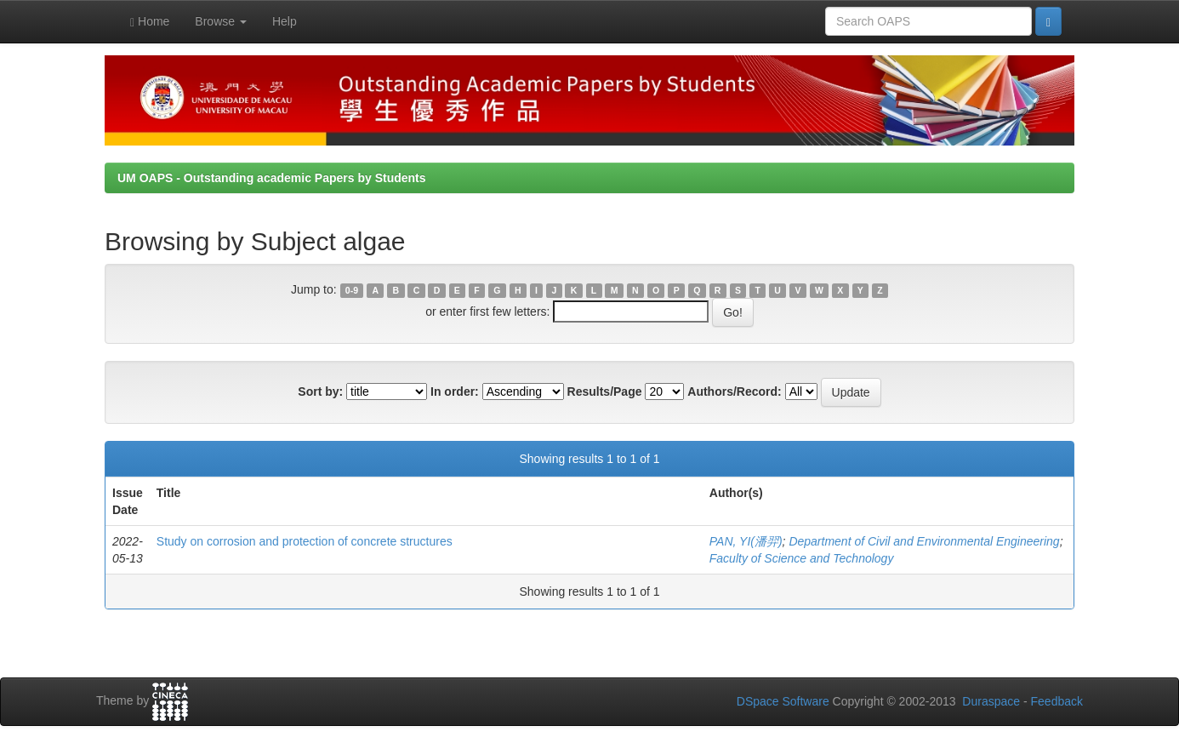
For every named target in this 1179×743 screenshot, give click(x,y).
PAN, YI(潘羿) (746, 541)
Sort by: (320, 391)
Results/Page (604, 391)
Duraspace (991, 701)
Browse (221, 21)
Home (149, 21)
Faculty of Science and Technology (801, 558)
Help (284, 21)
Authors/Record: (734, 391)
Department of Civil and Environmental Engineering (924, 541)
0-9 (351, 290)
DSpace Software (783, 701)
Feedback (1057, 701)
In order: (454, 391)
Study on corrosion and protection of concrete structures (305, 541)
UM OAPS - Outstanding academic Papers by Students (271, 178)
